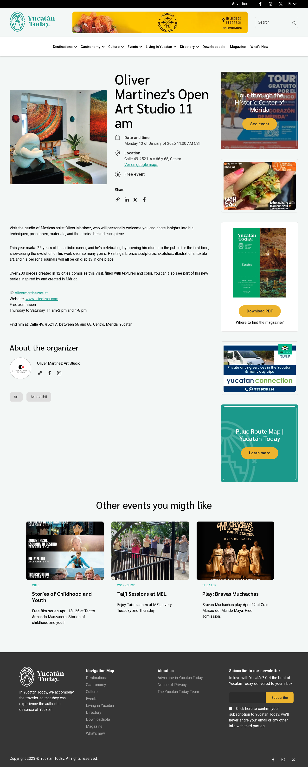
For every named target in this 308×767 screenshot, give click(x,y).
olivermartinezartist (31, 293)
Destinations (63, 47)
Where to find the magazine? (260, 322)
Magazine (238, 47)
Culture (114, 47)
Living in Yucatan (159, 47)
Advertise (240, 3)
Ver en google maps (141, 164)
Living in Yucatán (100, 705)
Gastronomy (90, 47)
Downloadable (214, 47)
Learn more (259, 453)
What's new (95, 733)
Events (133, 47)
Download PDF (260, 311)
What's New (259, 47)
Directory (187, 47)
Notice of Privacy (172, 684)
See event (259, 124)
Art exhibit (39, 397)
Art (16, 397)
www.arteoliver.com (42, 299)
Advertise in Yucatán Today (180, 677)
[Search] (276, 22)
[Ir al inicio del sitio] (32, 30)
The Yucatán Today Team (178, 691)
